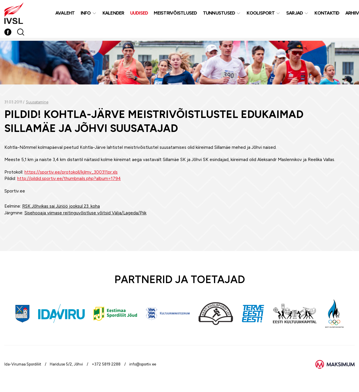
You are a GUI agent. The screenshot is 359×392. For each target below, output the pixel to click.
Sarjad (294, 14)
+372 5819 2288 (106, 364)
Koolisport (261, 14)
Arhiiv (352, 14)
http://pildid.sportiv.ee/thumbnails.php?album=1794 (69, 178)
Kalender (113, 14)
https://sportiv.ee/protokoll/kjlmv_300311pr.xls (71, 172)
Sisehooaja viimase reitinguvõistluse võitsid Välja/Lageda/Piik (85, 213)
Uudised (139, 14)
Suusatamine (37, 102)
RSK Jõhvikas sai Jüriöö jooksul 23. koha (61, 206)
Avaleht (65, 14)
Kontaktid (326, 14)
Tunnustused (219, 14)
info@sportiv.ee (142, 364)
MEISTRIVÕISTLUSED (175, 14)
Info (86, 14)
